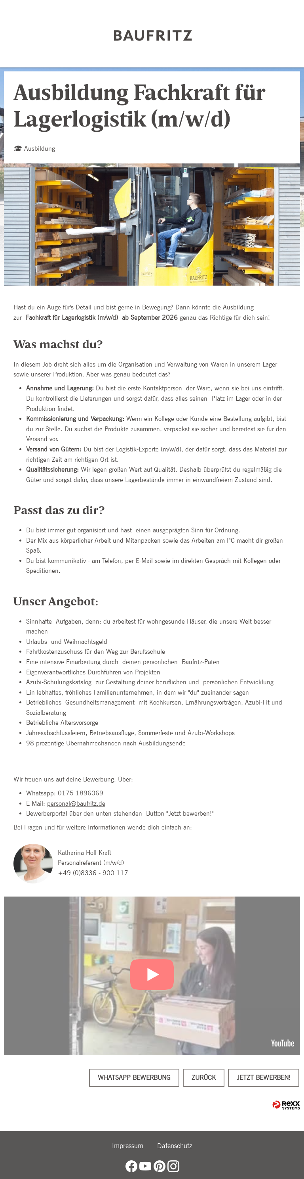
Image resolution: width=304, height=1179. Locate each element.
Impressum (127, 1146)
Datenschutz (174, 1146)
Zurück (204, 1077)
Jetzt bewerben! (264, 1077)
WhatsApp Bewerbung (134, 1077)
